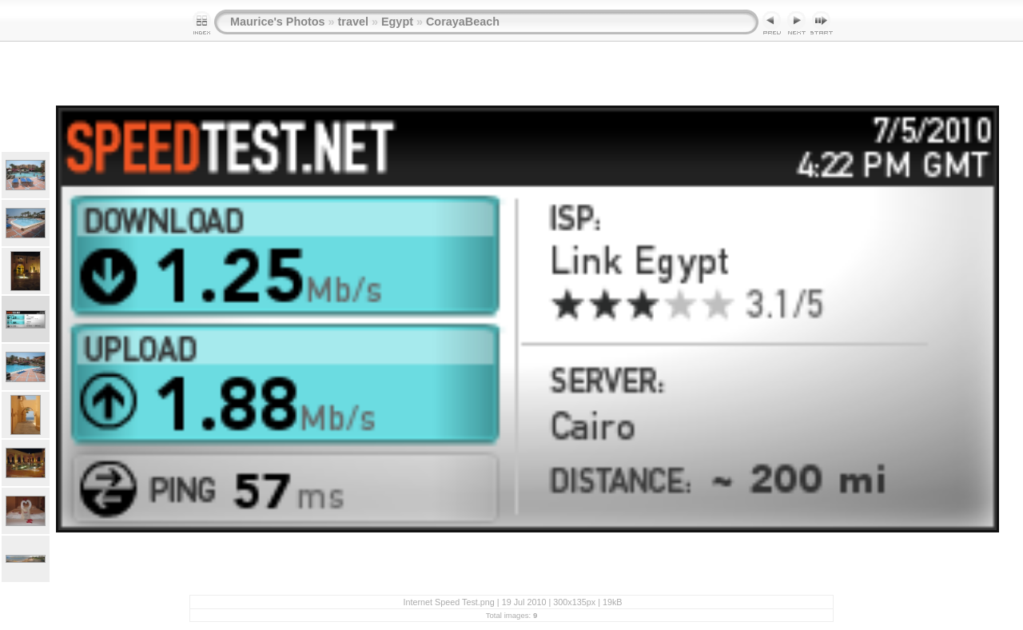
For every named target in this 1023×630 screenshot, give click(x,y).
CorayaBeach (463, 21)
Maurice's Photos (277, 21)
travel (353, 21)
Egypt (397, 21)
